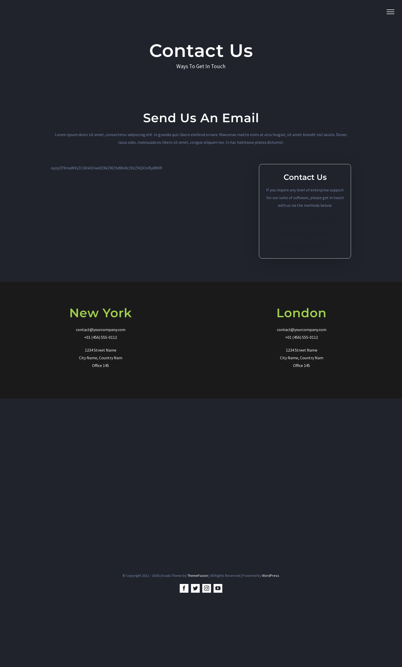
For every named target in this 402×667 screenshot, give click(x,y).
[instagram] (206, 588)
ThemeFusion (197, 575)
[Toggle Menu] (390, 11)
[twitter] (195, 588)
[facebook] (184, 588)
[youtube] (218, 588)
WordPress (270, 575)
